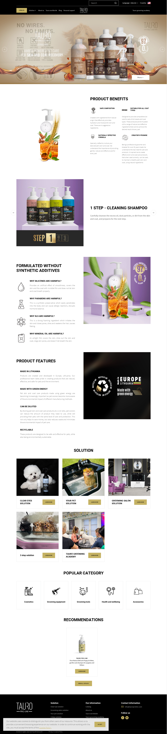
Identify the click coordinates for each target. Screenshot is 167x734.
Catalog (21, 10)
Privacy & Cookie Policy (56, 732)
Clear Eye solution (57, 707)
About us (41, 10)
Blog (60, 10)
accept (100, 724)
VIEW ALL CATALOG (83, 683)
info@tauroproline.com (133, 707)
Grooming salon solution (59, 710)
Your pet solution (57, 713)
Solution (32, 10)
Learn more (48, 502)
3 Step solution (56, 717)
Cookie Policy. (45, 727)
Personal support (69, 10)
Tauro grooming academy (141, 10)
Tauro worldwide (51, 10)
